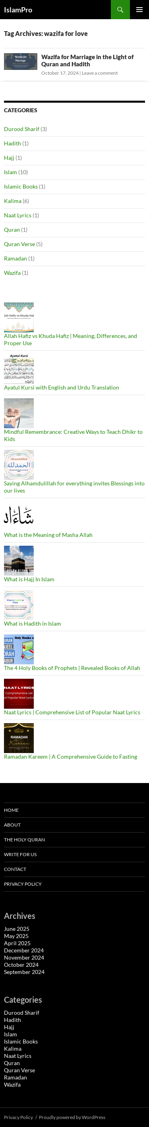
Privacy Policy (23, 884)
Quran (12, 229)
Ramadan (15, 258)
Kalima (12, 200)
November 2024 (24, 957)
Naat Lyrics (17, 215)
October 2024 (21, 964)
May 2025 (16, 935)
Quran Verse (19, 244)
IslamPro (18, 9)
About (12, 825)
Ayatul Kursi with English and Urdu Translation (61, 387)
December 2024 (24, 950)
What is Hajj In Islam (29, 579)
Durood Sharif (21, 128)
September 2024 (24, 971)
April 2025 (17, 943)
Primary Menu (139, 9)
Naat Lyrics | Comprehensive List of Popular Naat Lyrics (72, 712)
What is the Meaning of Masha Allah (48, 534)
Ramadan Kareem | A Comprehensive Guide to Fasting (70, 756)
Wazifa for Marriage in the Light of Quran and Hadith (87, 60)
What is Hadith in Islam (32, 623)
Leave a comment (100, 73)
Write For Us (20, 854)
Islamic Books (21, 186)
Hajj (9, 157)
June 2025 (16, 928)
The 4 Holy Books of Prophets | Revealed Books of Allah (72, 667)
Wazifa (12, 272)
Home (11, 810)
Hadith (12, 143)
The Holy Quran (24, 840)
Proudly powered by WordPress (72, 1117)
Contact (15, 869)
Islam (10, 172)
